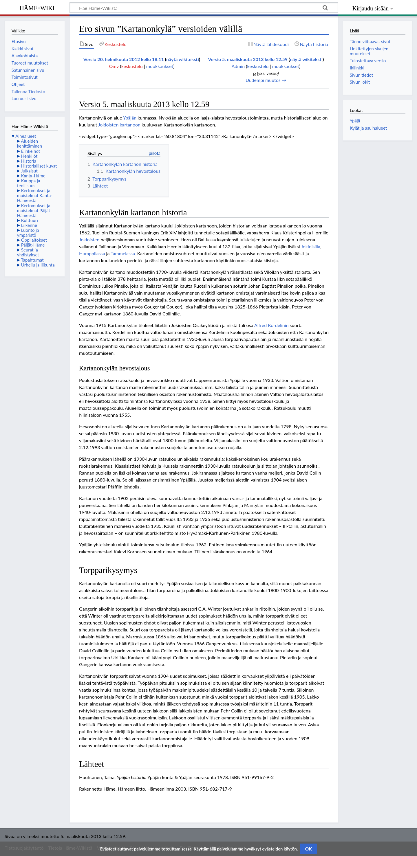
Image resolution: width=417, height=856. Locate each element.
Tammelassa (123, 253)
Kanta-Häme (33, 175)
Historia (28, 161)
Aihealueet (25, 136)
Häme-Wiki (37, 7)
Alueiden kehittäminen (29, 143)
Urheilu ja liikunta (38, 264)
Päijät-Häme (33, 244)
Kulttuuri (29, 220)
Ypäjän (129, 117)
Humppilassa (92, 253)
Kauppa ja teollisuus (28, 183)
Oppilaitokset (34, 240)
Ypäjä (355, 120)
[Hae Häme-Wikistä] (204, 7)
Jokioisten (89, 239)
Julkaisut (29, 170)
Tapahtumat (32, 259)
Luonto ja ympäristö (28, 232)
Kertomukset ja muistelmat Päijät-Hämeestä (34, 210)
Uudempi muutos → (266, 80)
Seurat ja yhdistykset (28, 252)
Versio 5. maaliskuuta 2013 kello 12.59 (248, 59)
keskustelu (132, 66)
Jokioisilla (310, 246)
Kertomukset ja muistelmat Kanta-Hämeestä (34, 195)
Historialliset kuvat (39, 165)
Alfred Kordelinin (271, 325)
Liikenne (29, 225)
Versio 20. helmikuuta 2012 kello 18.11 (123, 59)
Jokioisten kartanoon (119, 124)
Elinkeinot (30, 151)
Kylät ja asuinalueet (368, 128)
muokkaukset (159, 66)
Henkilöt (29, 156)
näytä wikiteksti (182, 59)
